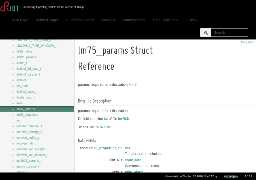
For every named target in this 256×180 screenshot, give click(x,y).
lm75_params (25, 109)
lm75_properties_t (105, 148)
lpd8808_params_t (28, 160)
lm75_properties (27, 114)
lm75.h (124, 119)
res (128, 148)
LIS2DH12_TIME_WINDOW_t (36, 46)
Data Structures (166, 20)
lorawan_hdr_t (26, 143)
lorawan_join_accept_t (31, 149)
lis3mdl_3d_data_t (28, 68)
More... (134, 84)
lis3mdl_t (22, 80)
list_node (22, 86)
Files (193, 20)
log (18, 120)
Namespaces (134, 20)
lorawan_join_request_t (32, 155)
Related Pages (47, 20)
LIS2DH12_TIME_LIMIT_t (33, 40)
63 (107, 119)
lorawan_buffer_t (27, 138)
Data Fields (248, 42)
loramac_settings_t (29, 132)
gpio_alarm (135, 172)
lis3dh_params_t (27, 57)
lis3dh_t (21, 63)
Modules (108, 20)
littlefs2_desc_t (26, 92)
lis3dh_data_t (25, 51)
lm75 (19, 103)
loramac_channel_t (29, 126)
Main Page (20, 20)
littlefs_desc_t (25, 97)
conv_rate (134, 160)
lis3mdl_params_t (28, 74)
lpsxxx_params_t (27, 166)
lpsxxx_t (21, 172)
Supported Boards (80, 20)
